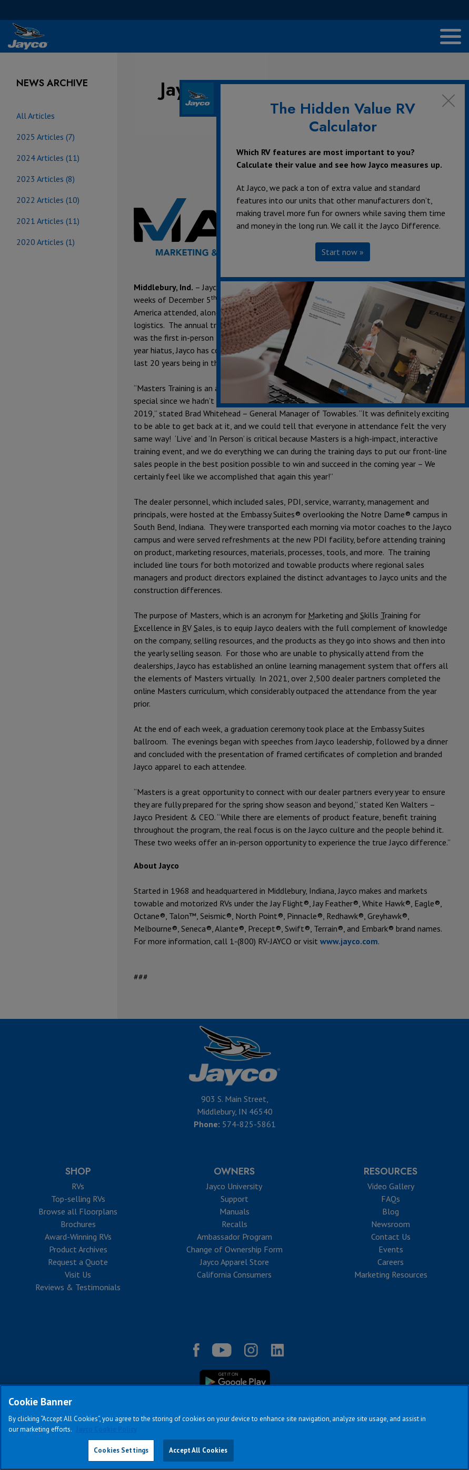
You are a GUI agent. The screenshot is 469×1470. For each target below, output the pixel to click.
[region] (234, 1427)
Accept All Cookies (198, 1450)
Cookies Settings (121, 1450)
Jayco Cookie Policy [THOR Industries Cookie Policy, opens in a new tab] (106, 1429)
